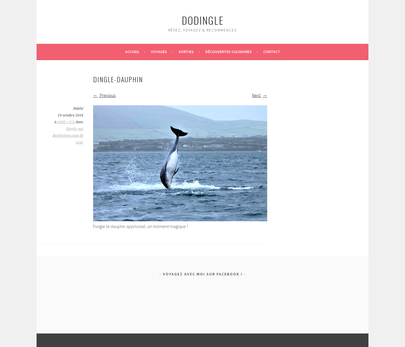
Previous (104, 95)
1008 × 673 (66, 122)
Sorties (186, 51)
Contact (271, 51)
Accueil (132, 51)
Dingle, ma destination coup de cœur (68, 135)
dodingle (203, 20)
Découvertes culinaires (228, 51)
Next (259, 95)
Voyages (159, 51)
